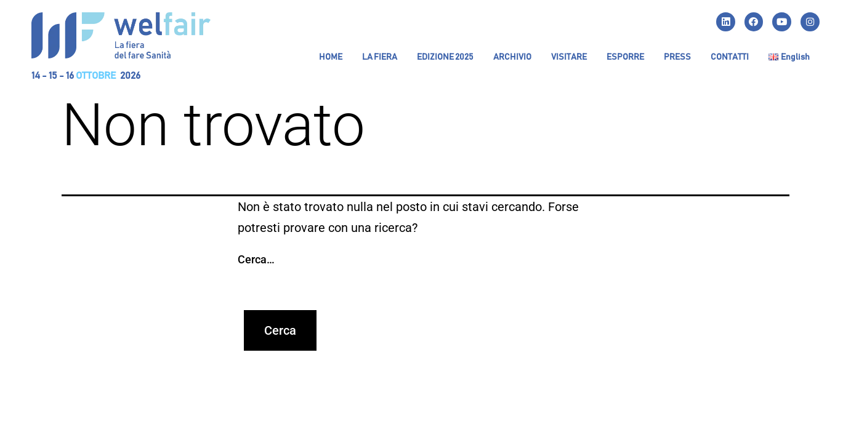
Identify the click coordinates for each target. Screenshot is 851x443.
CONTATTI (730, 58)
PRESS (677, 58)
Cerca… (256, 259)
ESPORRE (625, 58)
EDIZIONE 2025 (445, 58)
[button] (379, 57)
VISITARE (569, 58)
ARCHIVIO (512, 58)
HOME (330, 58)
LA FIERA (379, 58)
